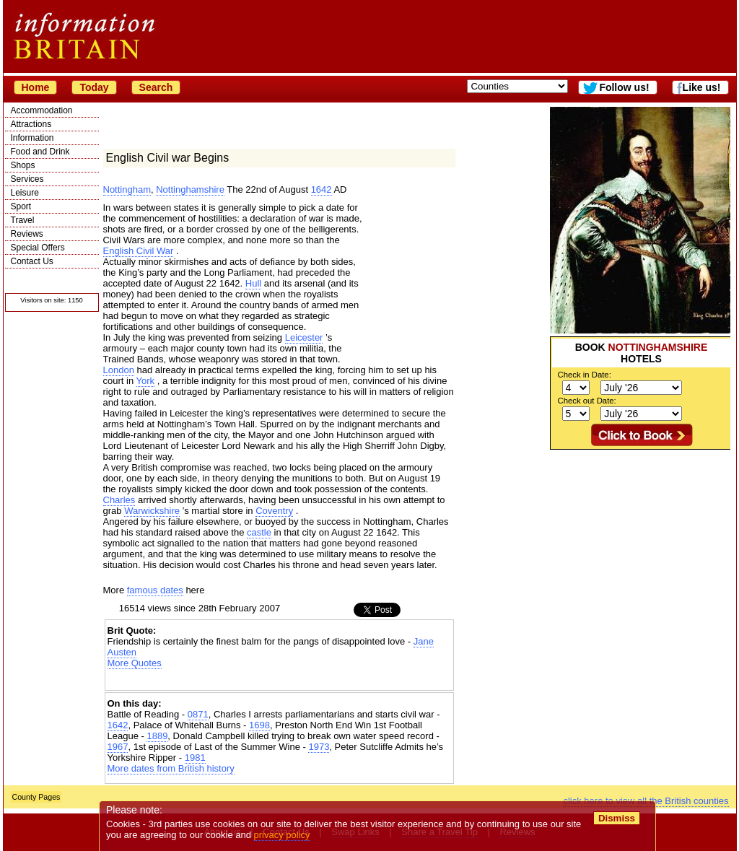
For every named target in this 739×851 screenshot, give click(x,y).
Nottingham (127, 189)
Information (32, 138)
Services (27, 179)
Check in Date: (584, 374)
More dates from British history (171, 768)
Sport (21, 206)
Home (36, 87)
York (145, 380)
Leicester (304, 337)
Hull (253, 283)
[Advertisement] (640, 540)
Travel (23, 220)
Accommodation (42, 110)
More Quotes (135, 663)
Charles (119, 499)
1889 (157, 735)
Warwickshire (152, 510)
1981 (195, 757)
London (118, 370)
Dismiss (616, 818)
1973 (318, 746)
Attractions (31, 124)
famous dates (155, 590)
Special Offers (38, 248)
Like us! (702, 87)
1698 (259, 725)
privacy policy (282, 834)
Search (156, 87)
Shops (23, 165)
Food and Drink (40, 152)
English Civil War (138, 250)
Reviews (27, 234)
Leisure (25, 193)
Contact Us (32, 261)
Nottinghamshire (190, 189)
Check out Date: (587, 400)
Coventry (274, 510)
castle (259, 532)
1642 (321, 189)
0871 (198, 714)
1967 (118, 746)
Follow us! (624, 87)
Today (93, 87)
